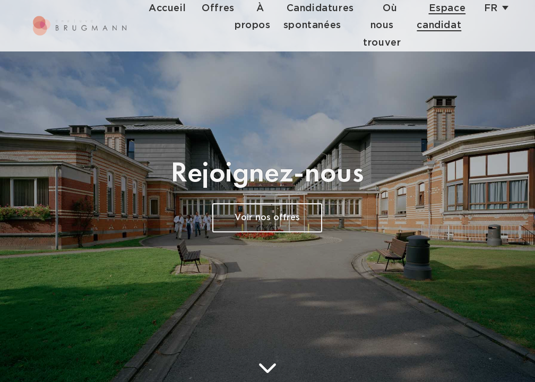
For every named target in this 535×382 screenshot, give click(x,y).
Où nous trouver (382, 25)
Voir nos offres (267, 218)
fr (491, 8)
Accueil (167, 8)
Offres (218, 8)
